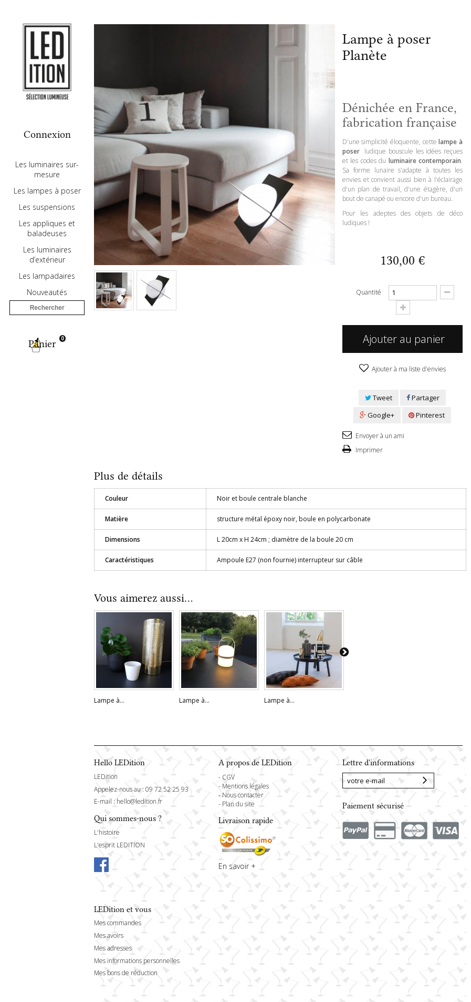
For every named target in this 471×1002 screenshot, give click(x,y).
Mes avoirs (108, 935)
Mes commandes (117, 922)
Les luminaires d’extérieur (47, 285)
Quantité (368, 292)
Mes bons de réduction (126, 972)
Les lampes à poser (47, 221)
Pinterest (427, 415)
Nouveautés (47, 323)
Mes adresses (113, 948)
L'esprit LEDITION (119, 845)
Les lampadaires (47, 306)
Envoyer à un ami (379, 435)
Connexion (47, 134)
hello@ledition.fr (139, 801)
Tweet (378, 397)
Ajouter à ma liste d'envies (408, 369)
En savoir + (237, 866)
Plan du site (238, 803)
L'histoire (107, 832)
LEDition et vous (122, 909)
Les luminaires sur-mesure (47, 200)
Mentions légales (245, 786)
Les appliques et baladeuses (47, 259)
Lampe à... (109, 700)
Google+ (377, 415)
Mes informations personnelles (137, 960)
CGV (228, 777)
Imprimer (368, 450)
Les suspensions (47, 237)
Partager (422, 397)
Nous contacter (243, 795)
